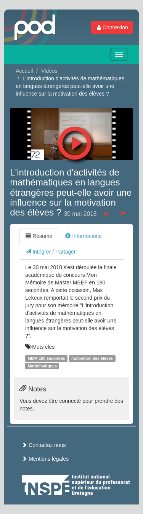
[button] (75, 141)
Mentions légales (45, 459)
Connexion (112, 27)
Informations (83, 236)
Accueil (24, 71)
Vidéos (49, 71)
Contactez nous (44, 445)
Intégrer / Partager (51, 252)
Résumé (39, 236)
